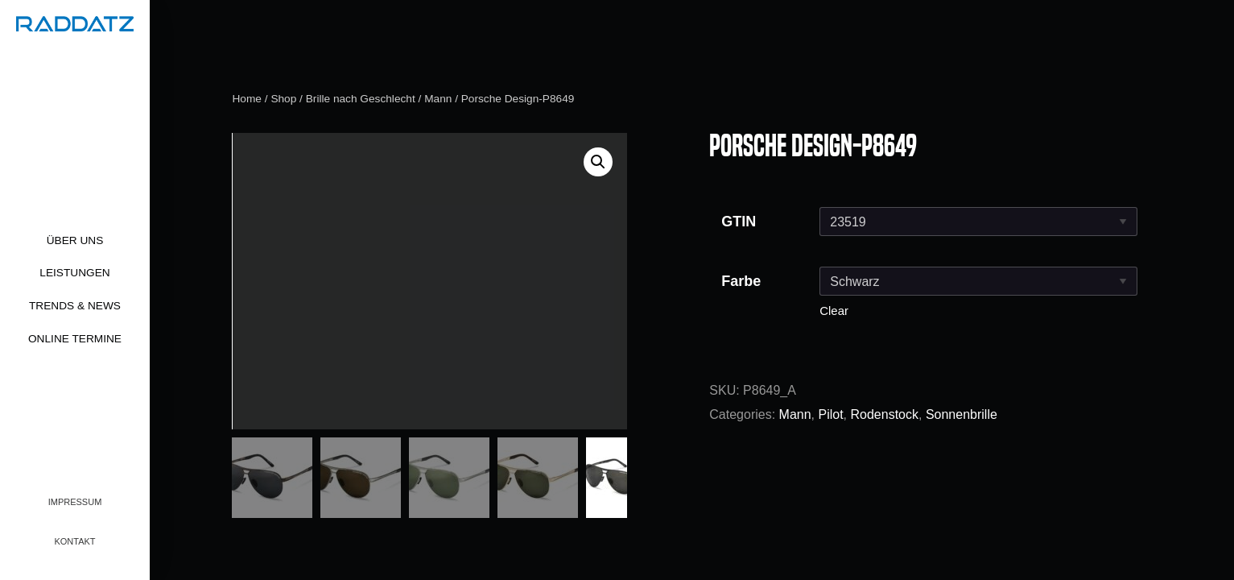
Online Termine (75, 339)
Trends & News (75, 306)
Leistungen (74, 273)
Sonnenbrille (961, 414)
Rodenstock (885, 414)
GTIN (738, 221)
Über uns (75, 240)
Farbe (741, 281)
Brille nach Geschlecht (360, 99)
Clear (833, 310)
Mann (438, 99)
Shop (283, 99)
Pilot (830, 414)
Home (246, 99)
